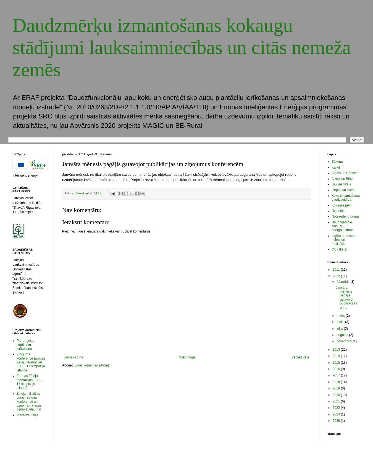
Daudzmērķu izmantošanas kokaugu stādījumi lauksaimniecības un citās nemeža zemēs (181, 47)
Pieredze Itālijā (27, 415)
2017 (337, 375)
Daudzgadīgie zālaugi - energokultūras (342, 226)
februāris (343, 282)
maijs (341, 322)
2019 (337, 388)
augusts (343, 335)
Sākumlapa (187, 357)
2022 (337, 408)
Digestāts (338, 211)
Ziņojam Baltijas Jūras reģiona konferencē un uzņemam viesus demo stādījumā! (29, 402)
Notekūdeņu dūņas (345, 216)
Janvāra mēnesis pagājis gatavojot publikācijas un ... (346, 297)
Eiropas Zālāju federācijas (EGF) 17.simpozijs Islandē (30, 382)
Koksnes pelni (342, 205)
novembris (345, 341)
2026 (337, 421)
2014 (337, 356)
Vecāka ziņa (300, 357)
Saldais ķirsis (341, 184)
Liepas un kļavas (344, 190)
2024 (337, 414)
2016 (337, 369)
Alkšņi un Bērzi (342, 179)
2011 (337, 270)
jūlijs (340, 328)
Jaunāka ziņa (73, 357)
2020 (337, 395)
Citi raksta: (339, 249)
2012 (337, 276)
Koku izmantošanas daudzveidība (346, 198)
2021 (337, 401)
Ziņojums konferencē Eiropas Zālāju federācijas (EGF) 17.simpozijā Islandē (31, 362)
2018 (337, 382)
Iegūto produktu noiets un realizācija (343, 240)
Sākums (337, 162)
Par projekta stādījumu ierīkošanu (26, 345)
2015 (337, 363)
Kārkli (336, 167)
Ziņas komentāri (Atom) (92, 365)
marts (341, 315)
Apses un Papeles (345, 173)
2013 (337, 350)
